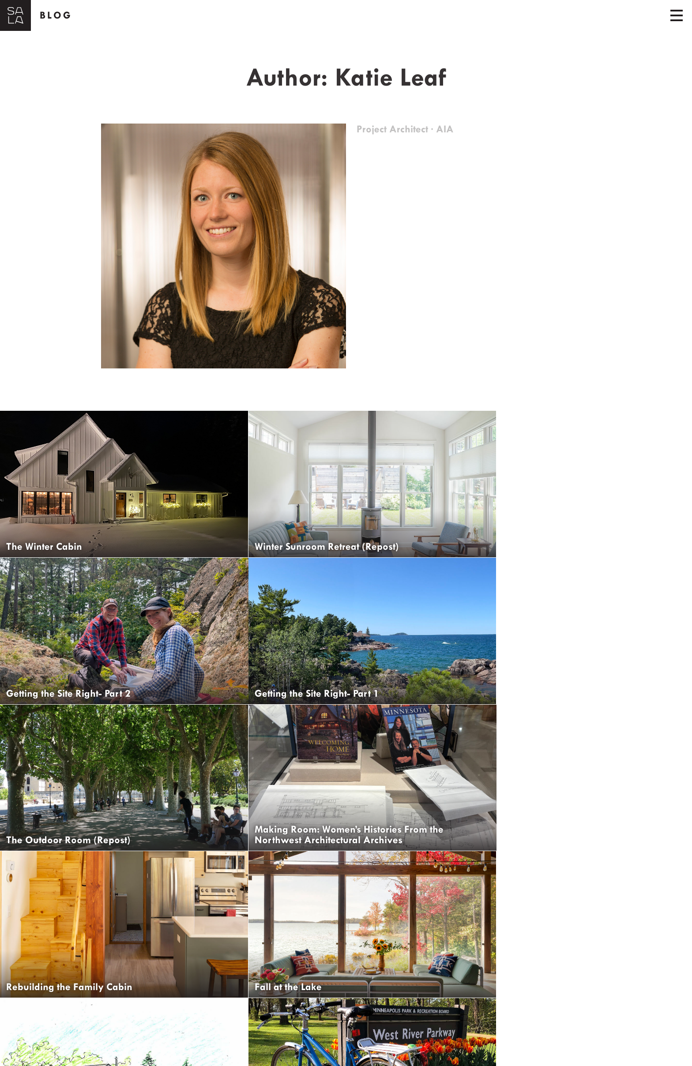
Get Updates (49, 1051)
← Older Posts (35, 1019)
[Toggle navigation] (676, 15)
